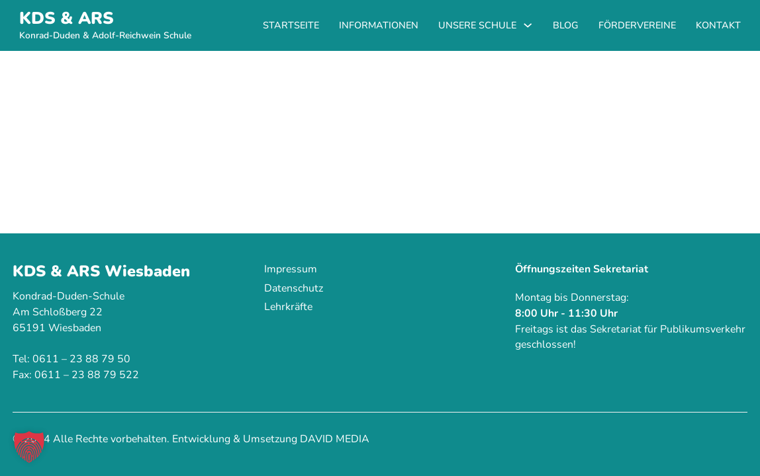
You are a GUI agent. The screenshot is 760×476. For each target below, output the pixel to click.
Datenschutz (293, 288)
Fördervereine (637, 25)
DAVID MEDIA (334, 439)
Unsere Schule (477, 25)
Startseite (291, 25)
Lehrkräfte (288, 306)
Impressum (290, 269)
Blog (566, 25)
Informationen (378, 25)
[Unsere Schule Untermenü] (527, 25)
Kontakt (718, 25)
